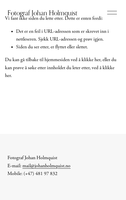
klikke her (91, 60)
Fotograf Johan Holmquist (42, 13)
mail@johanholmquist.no (46, 166)
